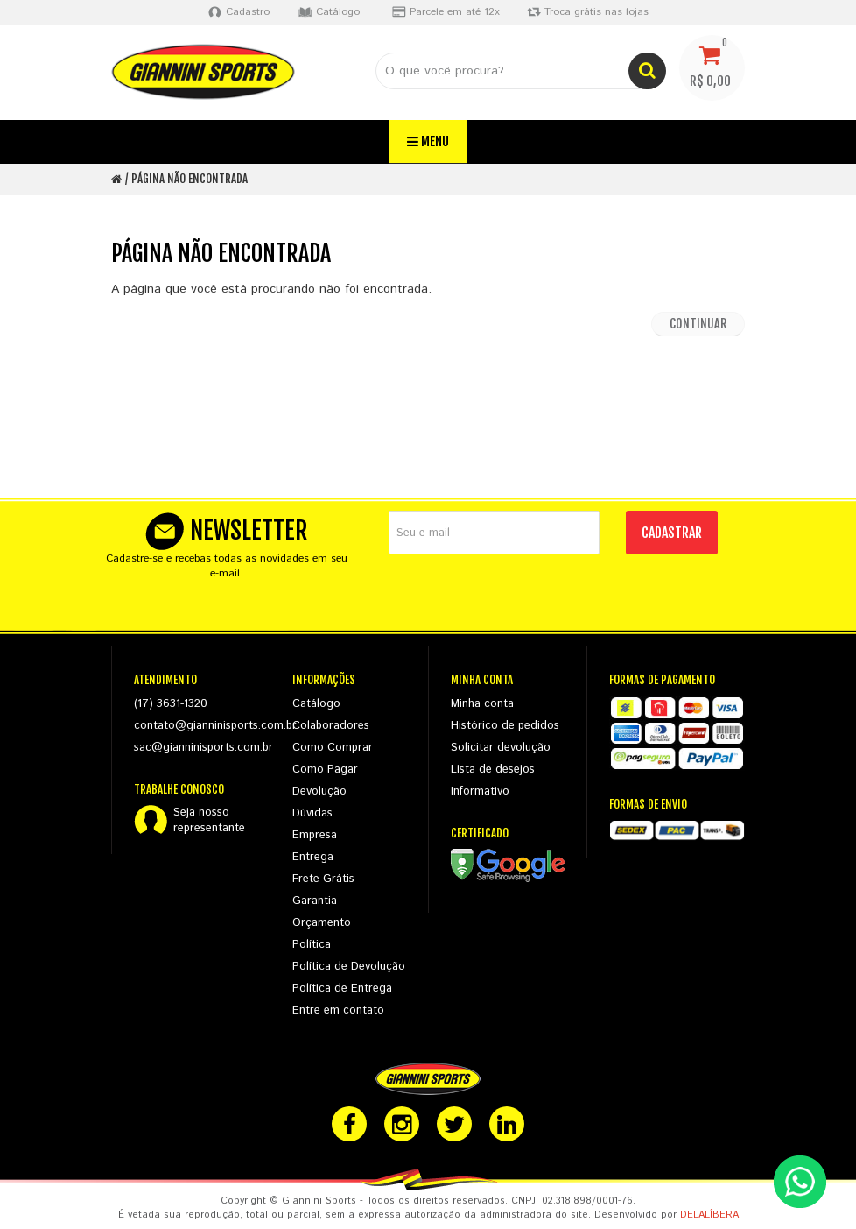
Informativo (480, 791)
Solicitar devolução (501, 747)
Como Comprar (332, 747)
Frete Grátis (323, 879)
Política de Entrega (342, 988)
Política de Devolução (348, 966)
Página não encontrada (189, 179)
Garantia (314, 901)
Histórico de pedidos (505, 725)
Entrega (312, 857)
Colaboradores (330, 725)
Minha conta (482, 704)
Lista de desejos (493, 769)
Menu (428, 141)
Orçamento (321, 923)
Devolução (319, 791)
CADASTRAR (672, 532)
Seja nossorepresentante (209, 821)
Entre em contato (338, 1010)
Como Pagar (325, 769)
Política (311, 944)
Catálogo (316, 704)
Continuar (698, 323)
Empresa (314, 835)
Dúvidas (312, 813)
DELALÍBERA (709, 1215)
